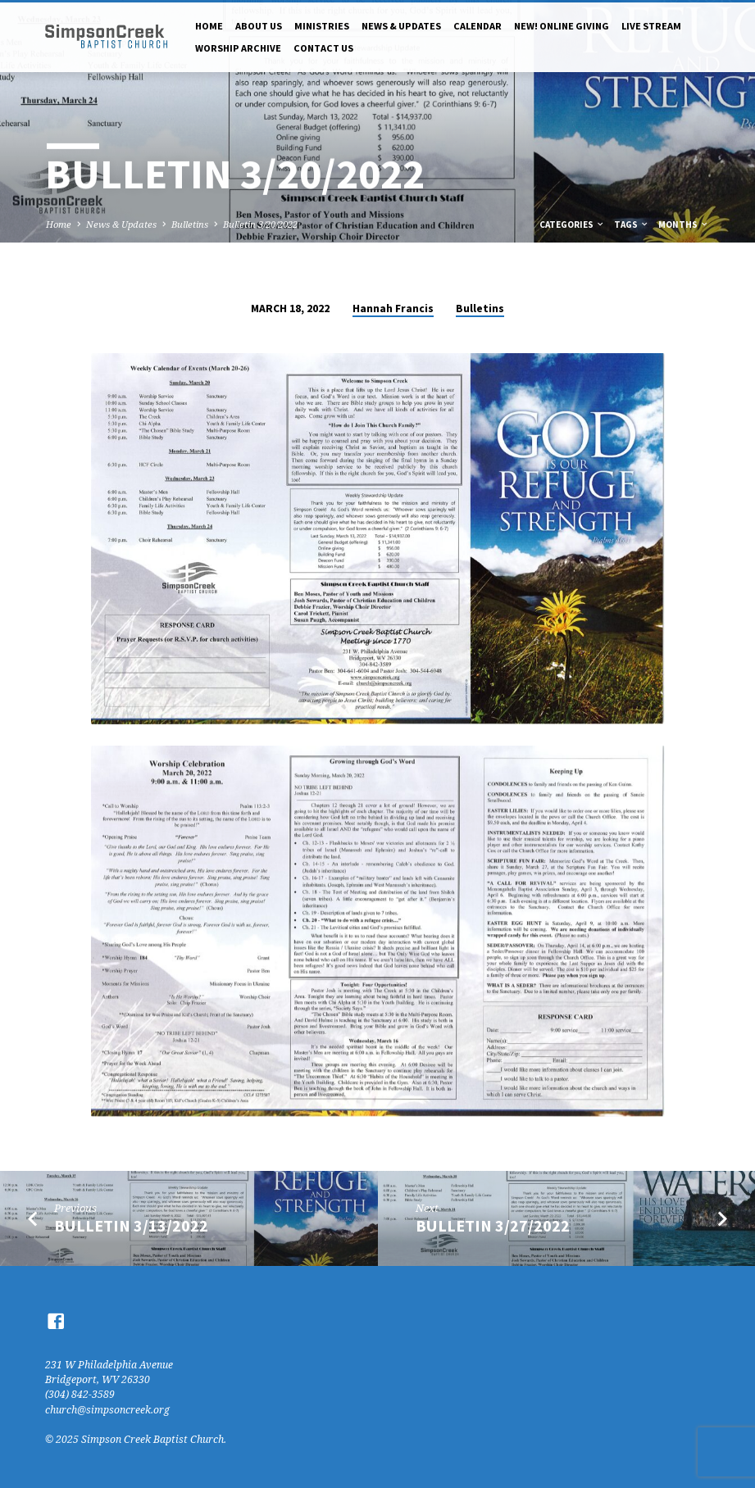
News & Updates (401, 26)
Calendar (477, 26)
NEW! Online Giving (561, 26)
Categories (572, 224)
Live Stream (651, 26)
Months (683, 224)
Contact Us (323, 48)
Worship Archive (238, 48)
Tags (631, 224)
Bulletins (189, 224)
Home (209, 26)
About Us (258, 26)
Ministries (321, 26)
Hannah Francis (393, 308)
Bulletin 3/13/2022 (131, 1225)
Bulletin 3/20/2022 (260, 224)
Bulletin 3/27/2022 (493, 1225)
